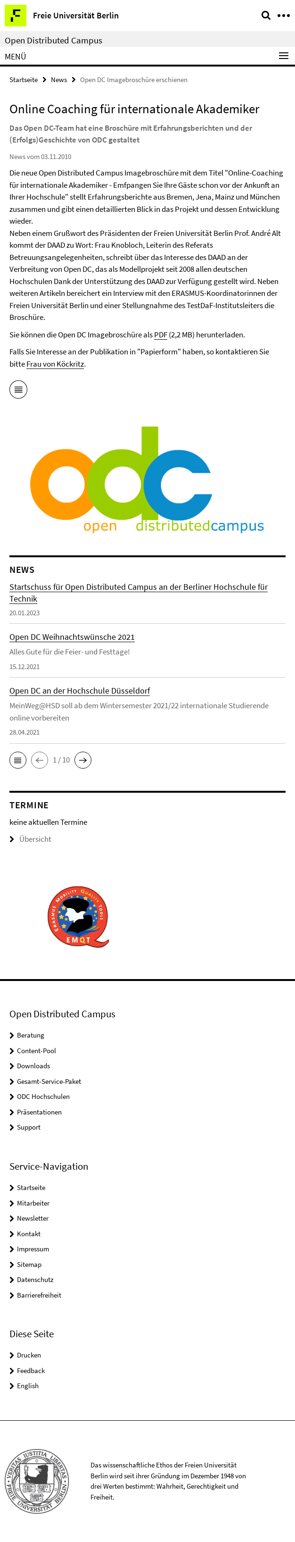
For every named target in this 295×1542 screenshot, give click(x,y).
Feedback (31, 1370)
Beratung (30, 1035)
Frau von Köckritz (55, 364)
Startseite (23, 79)
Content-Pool (36, 1050)
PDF (160, 334)
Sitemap (29, 1264)
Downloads (33, 1065)
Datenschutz (35, 1279)
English (28, 1385)
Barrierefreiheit (39, 1295)
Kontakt (29, 1233)
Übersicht (30, 839)
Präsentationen (39, 1111)
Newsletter (33, 1218)
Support (29, 1127)
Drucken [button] (29, 1354)
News (59, 79)
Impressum (33, 1248)
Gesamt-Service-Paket (49, 1081)
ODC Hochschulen (43, 1096)
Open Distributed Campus (53, 40)
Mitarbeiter (33, 1202)
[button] (17, 760)
